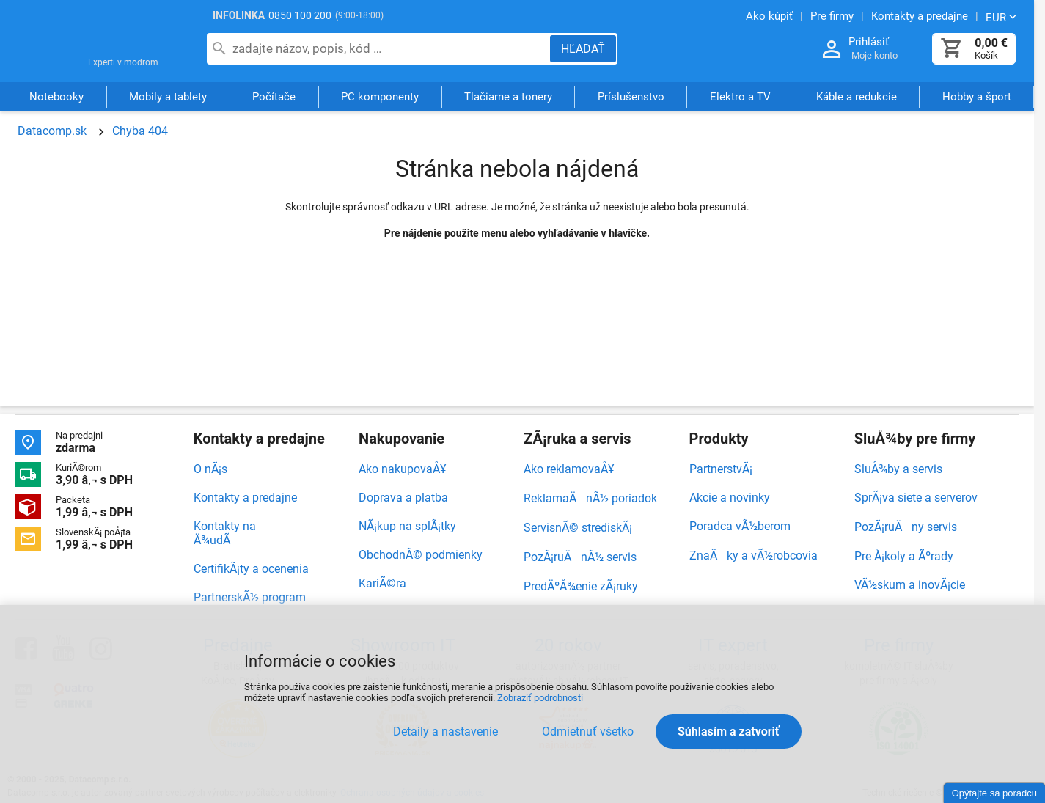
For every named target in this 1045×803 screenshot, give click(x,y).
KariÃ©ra (382, 583)
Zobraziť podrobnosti (540, 697)
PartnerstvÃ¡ (720, 469)
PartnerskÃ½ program (250, 597)
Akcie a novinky (729, 498)
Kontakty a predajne (245, 498)
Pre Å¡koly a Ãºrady (903, 556)
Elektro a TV (740, 97)
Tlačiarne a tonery (508, 97)
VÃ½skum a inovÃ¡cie (909, 585)
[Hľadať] (583, 48)
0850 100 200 (299, 15)
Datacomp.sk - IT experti (95, 43)
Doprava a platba (403, 498)
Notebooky (56, 97)
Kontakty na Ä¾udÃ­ (225, 533)
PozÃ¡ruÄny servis (905, 527)
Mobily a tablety (168, 97)
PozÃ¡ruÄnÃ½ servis (580, 557)
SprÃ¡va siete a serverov (916, 498)
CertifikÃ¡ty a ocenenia (251, 569)
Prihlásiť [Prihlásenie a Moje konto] (868, 41)
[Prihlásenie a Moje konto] (831, 49)
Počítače (274, 97)
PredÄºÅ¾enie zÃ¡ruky (581, 586)
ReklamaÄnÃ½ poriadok (590, 498)
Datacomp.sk (52, 131)
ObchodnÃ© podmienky (421, 555)
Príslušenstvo (631, 97)
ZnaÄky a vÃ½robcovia (753, 555)
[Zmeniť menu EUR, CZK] (1002, 17)
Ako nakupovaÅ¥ (402, 469)
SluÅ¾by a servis (898, 469)
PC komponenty (380, 97)
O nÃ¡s (210, 469)
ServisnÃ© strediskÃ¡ (578, 528)
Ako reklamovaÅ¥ (569, 469)
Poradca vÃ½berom (740, 526)
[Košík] (951, 49)
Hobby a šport (976, 97)
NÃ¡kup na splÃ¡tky (407, 526)
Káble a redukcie (856, 97)
